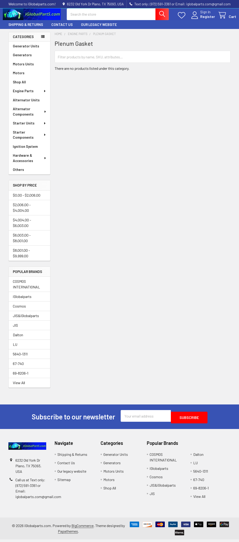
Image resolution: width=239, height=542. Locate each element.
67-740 (18, 367)
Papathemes (68, 533)
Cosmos (19, 310)
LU (15, 348)
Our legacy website (99, 29)
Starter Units (29, 127)
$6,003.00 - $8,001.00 (22, 242)
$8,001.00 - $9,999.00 (21, 257)
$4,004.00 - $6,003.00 (22, 227)
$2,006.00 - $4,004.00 (22, 212)
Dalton (18, 339)
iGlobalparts (22, 300)
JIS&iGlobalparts (26, 320)
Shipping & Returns (25, 29)
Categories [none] (23, 41)
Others (18, 174)
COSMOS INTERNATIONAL (26, 288)
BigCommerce (82, 528)
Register (202, 19)
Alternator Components (29, 115)
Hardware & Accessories (29, 162)
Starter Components (29, 139)
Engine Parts (29, 95)
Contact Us (62, 29)
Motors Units (23, 68)
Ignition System (25, 151)
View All (19, 387)
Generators (22, 59)
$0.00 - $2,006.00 (26, 199)
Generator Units (26, 50)
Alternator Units (26, 104)
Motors (19, 77)
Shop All (19, 86)
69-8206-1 (20, 377)
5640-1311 (20, 358)
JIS (15, 329)
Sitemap (64, 482)
